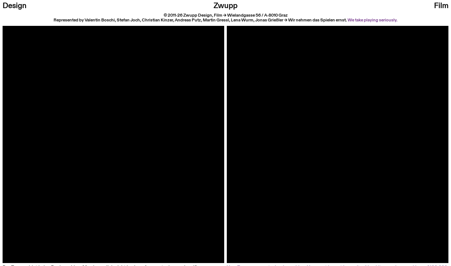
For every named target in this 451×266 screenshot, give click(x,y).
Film (441, 6)
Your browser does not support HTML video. (114, 137)
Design (15, 6)
